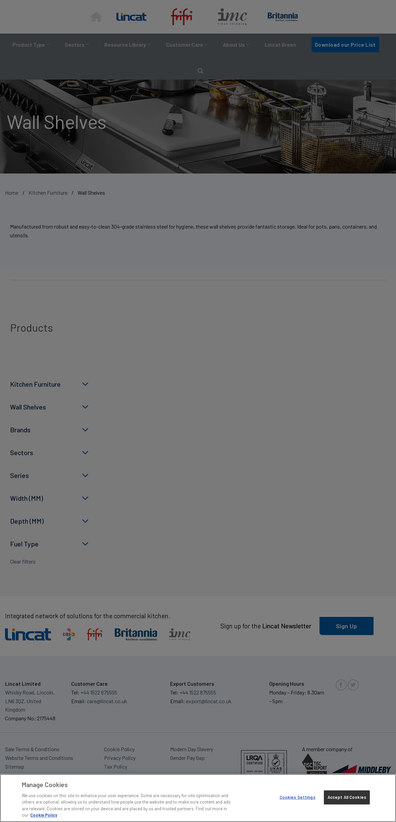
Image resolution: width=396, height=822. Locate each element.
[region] (198, 798)
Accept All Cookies (347, 797)
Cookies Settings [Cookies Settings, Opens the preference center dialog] (297, 797)
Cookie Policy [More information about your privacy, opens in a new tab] (43, 815)
